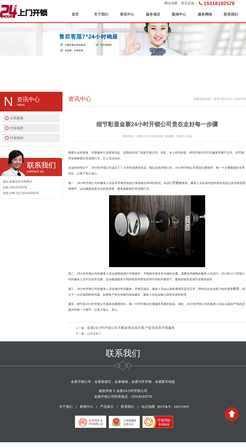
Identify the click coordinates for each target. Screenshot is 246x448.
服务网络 (205, 14)
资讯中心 (127, 14)
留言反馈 (187, 3)
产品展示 (107, 406)
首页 (75, 14)
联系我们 (231, 14)
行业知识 (16, 138)
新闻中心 (86, 406)
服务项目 (153, 14)
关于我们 (101, 14)
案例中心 (179, 14)
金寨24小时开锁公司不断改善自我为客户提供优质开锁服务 (131, 328)
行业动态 (16, 128)
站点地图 (148, 406)
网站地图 (171, 3)
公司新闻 (16, 118)
